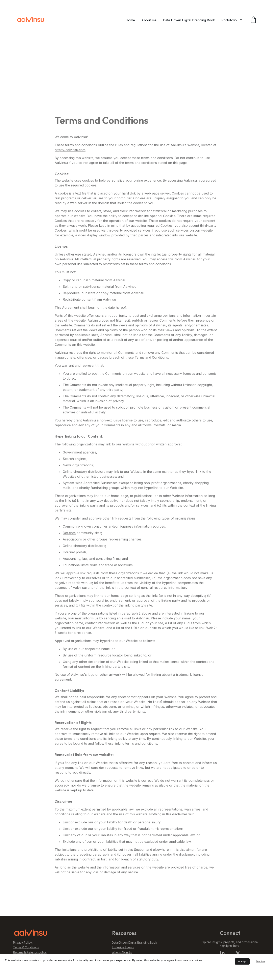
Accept (242, 961)
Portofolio (229, 20)
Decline (260, 961)
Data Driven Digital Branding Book (189, 20)
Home (130, 20)
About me (148, 20)
